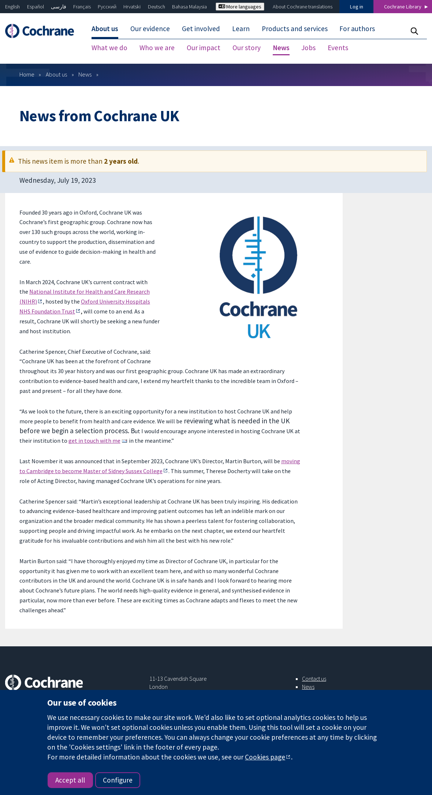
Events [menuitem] (338, 47)
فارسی (58, 6)
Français (82, 6)
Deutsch (156, 6)
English (12, 6)
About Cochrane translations (302, 6)
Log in (356, 6)
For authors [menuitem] (357, 28)
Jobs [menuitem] (308, 47)
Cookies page (265, 757)
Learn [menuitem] (241, 28)
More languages (240, 6)
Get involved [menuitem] (201, 28)
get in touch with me (94, 440)
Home (26, 74)
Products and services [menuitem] (295, 28)
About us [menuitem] (105, 28)
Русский (107, 6)
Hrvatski (132, 6)
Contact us (314, 678)
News (85, 74)
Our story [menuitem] (246, 47)
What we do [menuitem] (109, 47)
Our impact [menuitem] (203, 47)
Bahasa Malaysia (189, 6)
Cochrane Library (402, 6)
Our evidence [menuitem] (150, 28)
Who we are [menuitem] (157, 47)
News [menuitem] (281, 47)
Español (35, 6)
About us (56, 74)
